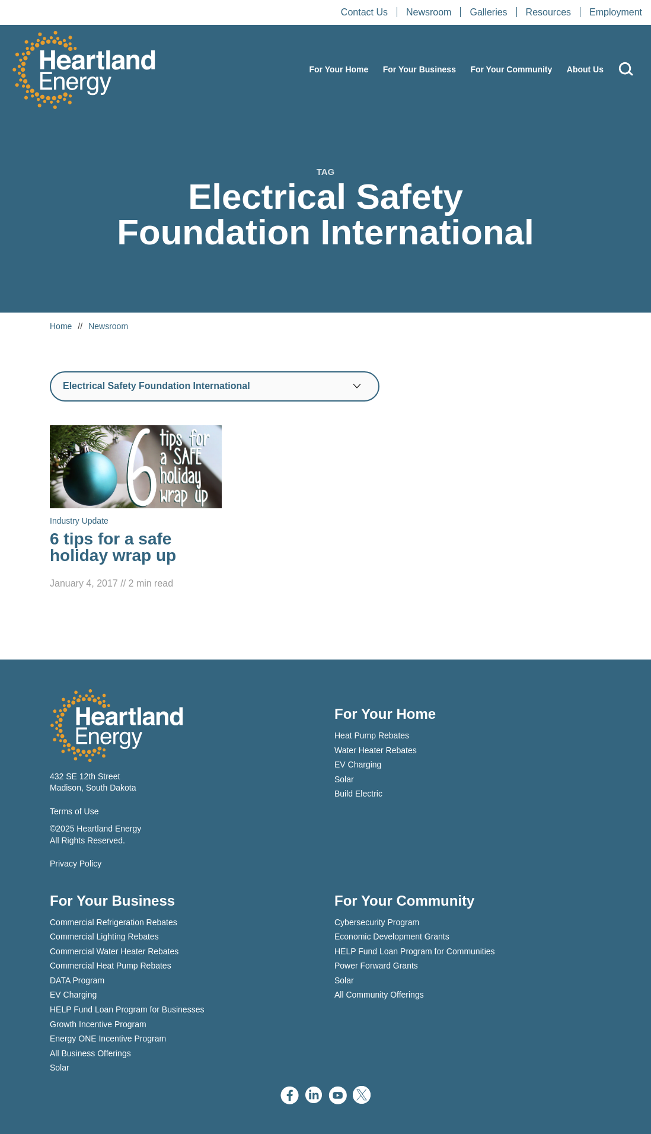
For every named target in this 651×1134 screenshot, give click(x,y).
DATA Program (77, 980)
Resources (548, 12)
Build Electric (358, 793)
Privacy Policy (75, 863)
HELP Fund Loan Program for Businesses (127, 1009)
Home (61, 326)
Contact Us (364, 12)
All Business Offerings (90, 1053)
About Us (585, 69)
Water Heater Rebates (375, 750)
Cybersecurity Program (376, 922)
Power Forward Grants (376, 965)
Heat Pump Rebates (371, 735)
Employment (615, 12)
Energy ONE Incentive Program (108, 1038)
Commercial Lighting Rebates (104, 936)
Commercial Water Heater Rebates (114, 951)
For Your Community (511, 69)
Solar (344, 779)
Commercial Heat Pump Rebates (110, 965)
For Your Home (338, 69)
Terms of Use (74, 811)
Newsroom (428, 12)
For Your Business (419, 69)
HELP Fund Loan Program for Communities (414, 951)
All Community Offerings (379, 994)
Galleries (488, 12)
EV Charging (357, 764)
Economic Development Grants (391, 936)
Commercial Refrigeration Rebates (113, 922)
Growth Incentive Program (98, 1024)
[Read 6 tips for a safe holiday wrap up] (136, 508)
